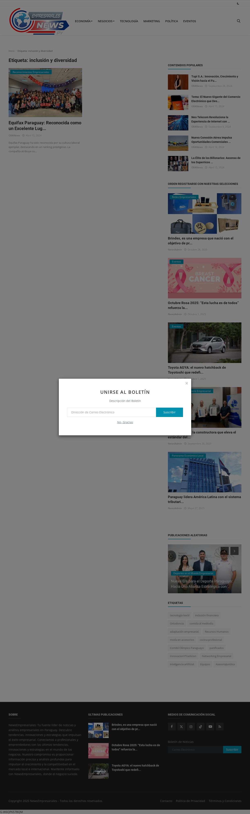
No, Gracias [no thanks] (125, 422)
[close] (186, 383)
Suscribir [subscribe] (169, 412)
